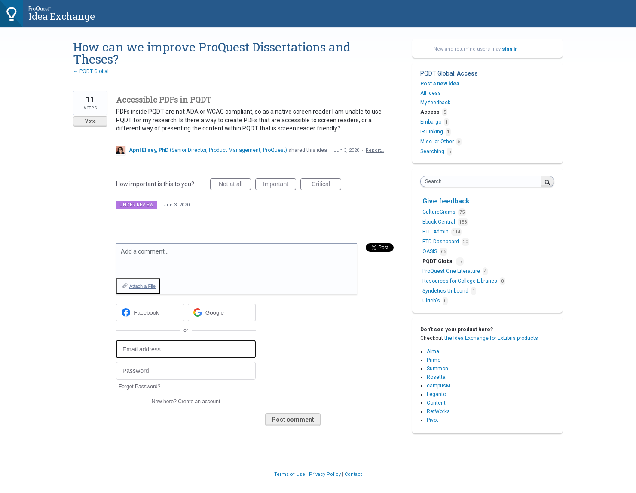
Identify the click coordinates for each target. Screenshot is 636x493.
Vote (90, 121)
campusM (438, 386)
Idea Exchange (61, 16)
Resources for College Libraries (460, 281)
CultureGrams (439, 212)
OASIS (430, 251)
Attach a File (142, 286)
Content (436, 403)
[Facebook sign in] (150, 312)
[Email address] (186, 349)
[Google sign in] (222, 312)
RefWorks (438, 411)
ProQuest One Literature (451, 271)
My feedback (435, 103)
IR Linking (431, 132)
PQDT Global (437, 73)
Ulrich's (431, 301)
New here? (186, 402)
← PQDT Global (91, 71)
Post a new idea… (441, 84)
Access (467, 73)
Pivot (432, 420)
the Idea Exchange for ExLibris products (491, 338)
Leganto (436, 394)
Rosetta (436, 377)
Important (279, 185)
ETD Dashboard (441, 242)
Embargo (430, 122)
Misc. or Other (437, 142)
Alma (433, 351)
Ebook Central (439, 222)
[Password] (186, 371)
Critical (326, 185)
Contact (353, 474)
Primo (433, 360)
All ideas (430, 93)
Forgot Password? (139, 387)
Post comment (293, 419)
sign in (510, 49)
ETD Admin (436, 232)
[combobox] (483, 181)
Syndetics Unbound (446, 291)
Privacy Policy (325, 474)
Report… (375, 150)
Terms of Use (290, 474)
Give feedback (446, 201)
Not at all (235, 185)
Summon (437, 369)
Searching (432, 151)
